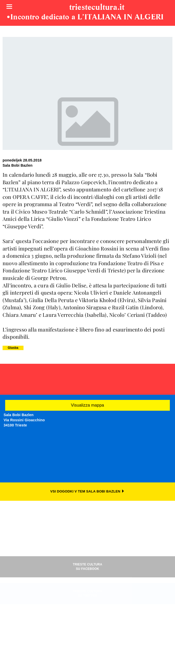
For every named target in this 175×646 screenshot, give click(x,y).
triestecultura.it (96, 7)
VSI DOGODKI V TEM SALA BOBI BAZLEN (87, 491)
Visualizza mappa (87, 405)
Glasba (13, 348)
